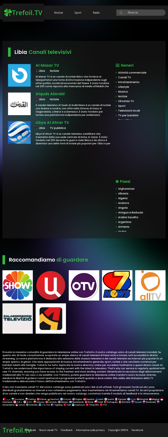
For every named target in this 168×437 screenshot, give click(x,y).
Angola (123, 208)
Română (124, 402)
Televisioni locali (129, 111)
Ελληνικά (66, 399)
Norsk (89, 402)
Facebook (137, 430)
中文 (103, 404)
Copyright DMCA (118, 430)
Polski (99, 402)
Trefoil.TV (23, 12)
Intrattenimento (128, 82)
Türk (67, 404)
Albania (123, 193)
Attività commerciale (132, 73)
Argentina (124, 222)
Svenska (32, 404)
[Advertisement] (84, 30)
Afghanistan (126, 189)
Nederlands (76, 402)
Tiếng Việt (92, 404)
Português (111, 402)
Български (18, 399)
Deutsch (53, 399)
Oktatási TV (126, 101)
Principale (30, 430)
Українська (78, 404)
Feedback (67, 430)
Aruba (122, 231)
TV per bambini (128, 115)
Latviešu (51, 402)
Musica (123, 92)
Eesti (99, 399)
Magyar (154, 399)
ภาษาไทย (44, 404)
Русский (136, 402)
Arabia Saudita (128, 217)
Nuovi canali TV (48, 430)
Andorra (123, 203)
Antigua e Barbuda (130, 212)
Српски (20, 404)
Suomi (109, 399)
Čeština (31, 399)
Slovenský (149, 402)
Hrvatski (142, 399)
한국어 (28, 402)
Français (120, 399)
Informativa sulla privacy (90, 430)
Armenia (123, 227)
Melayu (63, 402)
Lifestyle (123, 87)
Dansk (42, 399)
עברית (131, 399)
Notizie (58, 12)
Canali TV (124, 77)
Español (89, 399)
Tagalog (57, 404)
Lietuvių (39, 402)
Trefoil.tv (16, 430)
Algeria (122, 198)
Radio (96, 12)
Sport (77, 12)
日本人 (18, 402)
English (77, 399)
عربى (6, 399)
